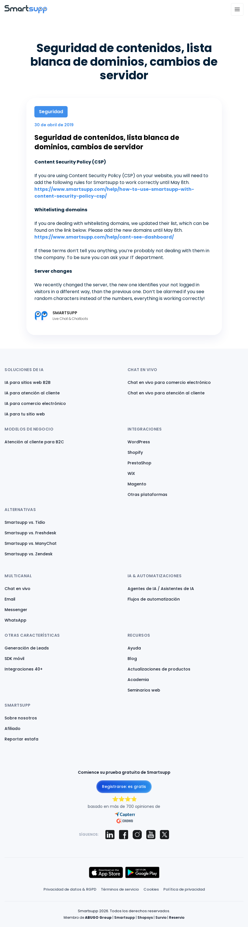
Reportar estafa (21, 739)
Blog (132, 658)
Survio (160, 917)
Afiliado (12, 728)
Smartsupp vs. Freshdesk (30, 533)
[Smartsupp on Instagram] (137, 834)
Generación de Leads (27, 648)
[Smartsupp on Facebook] (123, 834)
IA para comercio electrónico (35, 403)
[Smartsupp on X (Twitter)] (164, 834)
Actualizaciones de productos (159, 669)
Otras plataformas (147, 494)
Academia (138, 679)
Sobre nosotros (21, 718)
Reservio (176, 917)
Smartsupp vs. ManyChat (31, 543)
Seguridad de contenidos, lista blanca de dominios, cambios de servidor (106, 142)
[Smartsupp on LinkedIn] (109, 834)
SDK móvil (14, 658)
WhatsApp (15, 620)
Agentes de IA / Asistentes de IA (161, 588)
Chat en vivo (17, 588)
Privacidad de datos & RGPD (69, 889)
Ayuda (134, 648)
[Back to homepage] (26, 12)
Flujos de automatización (154, 599)
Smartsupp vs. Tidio (25, 522)
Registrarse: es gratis (124, 786)
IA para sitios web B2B (28, 382)
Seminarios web (144, 690)
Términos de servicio (120, 889)
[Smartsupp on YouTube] (150, 834)
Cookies (151, 889)
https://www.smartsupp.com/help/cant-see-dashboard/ (104, 237)
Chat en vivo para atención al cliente (166, 393)
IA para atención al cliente (32, 393)
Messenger (16, 610)
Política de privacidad (184, 889)
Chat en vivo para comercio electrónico (169, 382)
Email (10, 599)
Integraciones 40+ (24, 669)
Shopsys (145, 917)
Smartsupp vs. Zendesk (29, 554)
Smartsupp (124, 917)
